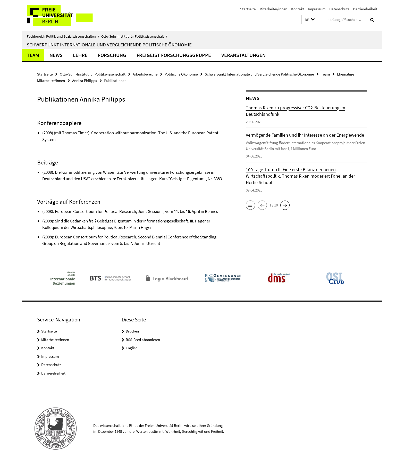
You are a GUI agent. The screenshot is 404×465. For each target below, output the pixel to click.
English (132, 347)
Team (33, 55)
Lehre (80, 55)
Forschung (112, 55)
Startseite (248, 8)
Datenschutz (339, 8)
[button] (309, 19)
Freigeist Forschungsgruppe (174, 55)
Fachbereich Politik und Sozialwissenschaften (63, 36)
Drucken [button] (132, 331)
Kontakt (297, 8)
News (56, 55)
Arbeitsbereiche (145, 74)
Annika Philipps (84, 80)
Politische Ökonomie (181, 74)
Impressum (316, 8)
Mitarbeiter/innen (273, 8)
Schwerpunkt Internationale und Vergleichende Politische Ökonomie (109, 44)
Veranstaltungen (243, 55)
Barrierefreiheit (365, 8)
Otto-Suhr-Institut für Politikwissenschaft (134, 36)
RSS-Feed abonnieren (143, 339)
